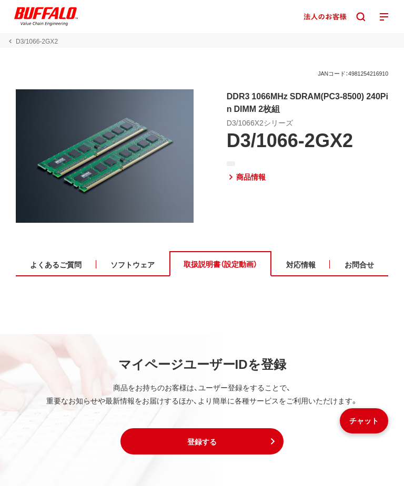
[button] (202, 441)
